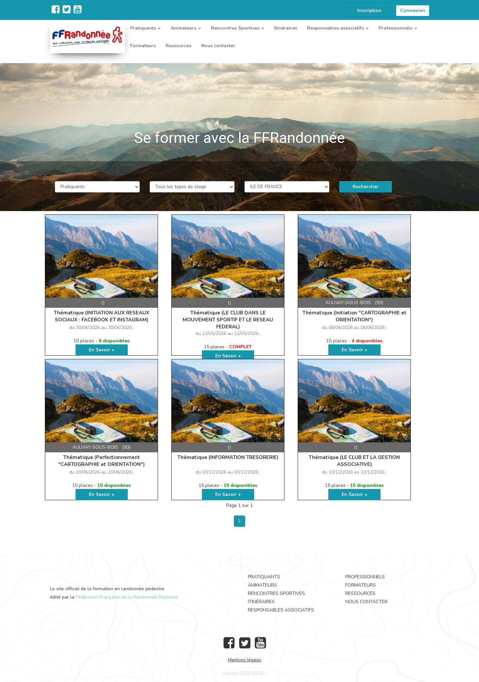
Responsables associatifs (281, 610)
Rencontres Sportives (276, 593)
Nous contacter (218, 46)
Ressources (178, 46)
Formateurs (143, 46)
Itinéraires (285, 28)
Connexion (412, 10)
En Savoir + (101, 350)
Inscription (369, 10)
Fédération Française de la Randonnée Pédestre (127, 597)
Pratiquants (264, 577)
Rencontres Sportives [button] (237, 28)
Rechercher (366, 186)
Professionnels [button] (398, 28)
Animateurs (262, 585)
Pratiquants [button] (145, 28)
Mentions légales (244, 660)
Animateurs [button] (186, 28)
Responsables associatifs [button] (338, 28)
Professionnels (365, 577)
